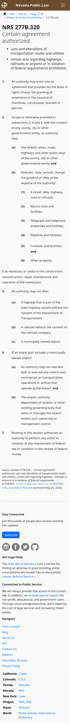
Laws (22, 696)
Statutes (24, 685)
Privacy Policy (11, 666)
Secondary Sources (14, 660)
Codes (23, 674)
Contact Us (9, 649)
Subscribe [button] (10, 535)
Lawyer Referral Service (17, 576)
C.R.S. (22, 679)
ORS (28, 702)
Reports (7, 655)
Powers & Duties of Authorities (24, 17)
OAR (21, 702)
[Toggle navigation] (63, 5)
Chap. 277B (37, 14)
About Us (8, 638)
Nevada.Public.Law (32, 5)
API (4, 643)
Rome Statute (28, 713)
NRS (12, 14)
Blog (5, 632)
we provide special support (41, 595)
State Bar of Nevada (21, 564)
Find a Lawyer (11, 626)
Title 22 (22, 14)
